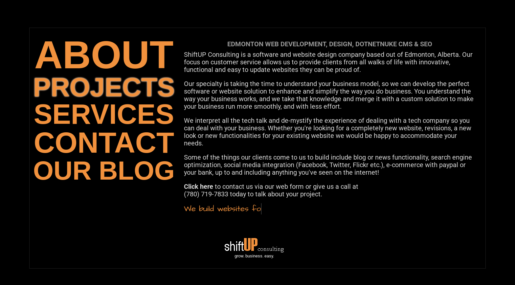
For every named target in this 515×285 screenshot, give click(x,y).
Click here (198, 186)
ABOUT (104, 55)
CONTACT (104, 142)
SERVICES (104, 114)
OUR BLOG (104, 170)
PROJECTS (104, 87)
